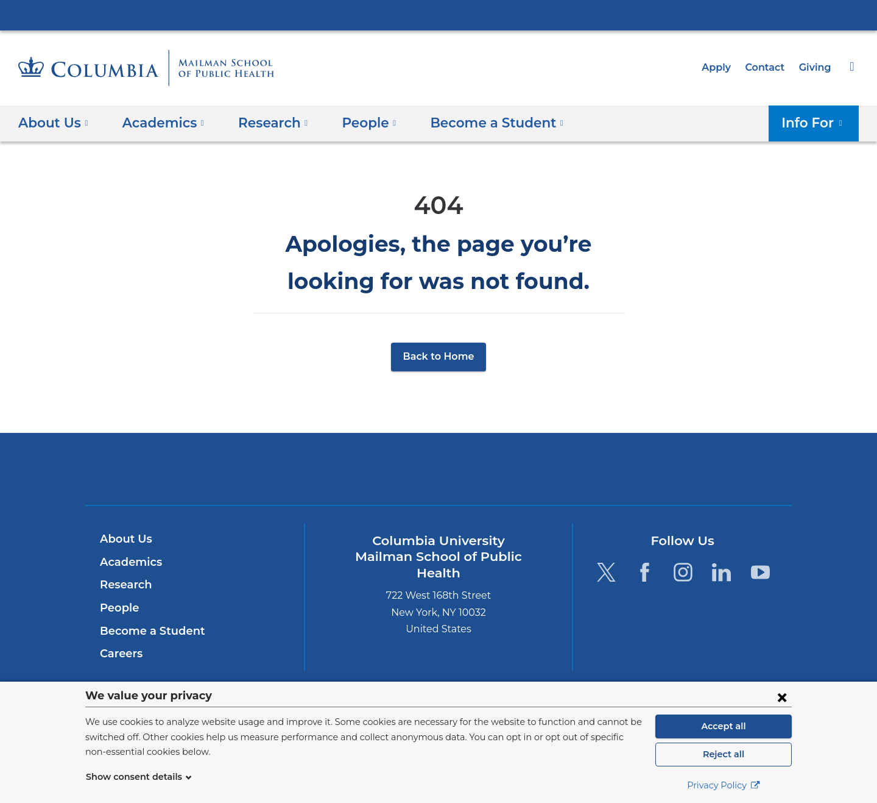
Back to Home (438, 356)
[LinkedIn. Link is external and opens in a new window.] (722, 572)
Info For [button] (816, 122)
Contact (768, 67)
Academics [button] (158, 122)
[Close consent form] (782, 697)
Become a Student (147, 631)
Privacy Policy (723, 785)
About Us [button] (53, 122)
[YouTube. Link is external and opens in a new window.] (760, 572)
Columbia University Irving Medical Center (438, 14)
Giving (816, 67)
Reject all (723, 754)
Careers (120, 654)
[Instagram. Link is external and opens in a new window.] (683, 572)
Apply (721, 67)
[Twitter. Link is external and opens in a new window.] (606, 572)
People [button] (356, 122)
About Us (124, 539)
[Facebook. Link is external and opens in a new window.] (645, 572)
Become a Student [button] (477, 122)
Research (124, 585)
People (118, 608)
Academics (129, 562)
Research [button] (264, 122)
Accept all (723, 726)
